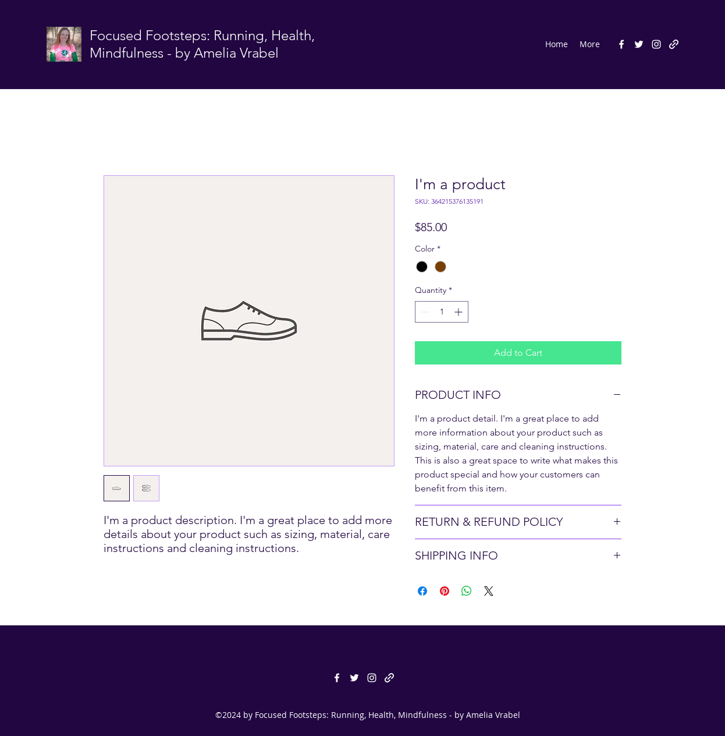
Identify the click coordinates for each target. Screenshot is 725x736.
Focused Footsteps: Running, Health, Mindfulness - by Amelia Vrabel (202, 44)
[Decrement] (424, 312)
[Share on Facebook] (422, 591)
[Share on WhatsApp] (467, 591)
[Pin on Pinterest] (445, 591)
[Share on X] (489, 591)
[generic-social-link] (674, 44)
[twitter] (639, 44)
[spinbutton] (441, 312)
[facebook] (621, 44)
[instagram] (656, 44)
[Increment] (459, 312)
